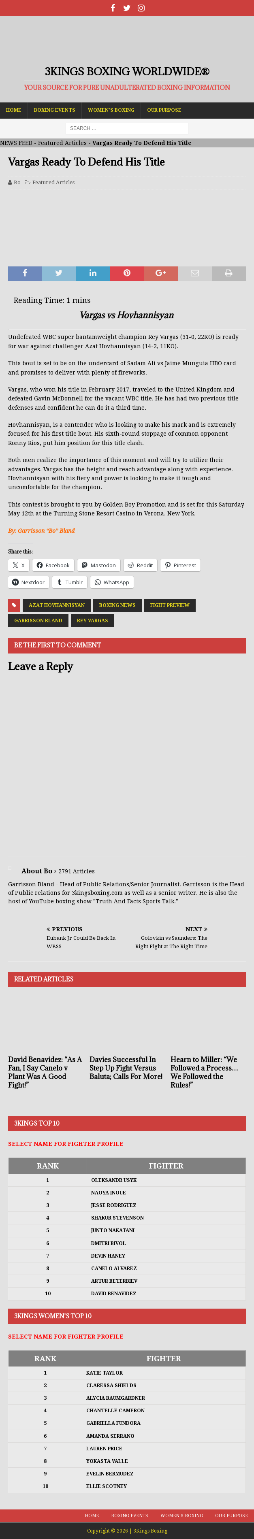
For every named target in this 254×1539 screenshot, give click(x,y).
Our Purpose (164, 110)
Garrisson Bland (38, 621)
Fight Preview (170, 605)
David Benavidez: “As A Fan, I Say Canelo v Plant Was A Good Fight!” (45, 1072)
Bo (17, 182)
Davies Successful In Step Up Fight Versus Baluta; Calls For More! (126, 1068)
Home (13, 110)
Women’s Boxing (111, 110)
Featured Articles (62, 143)
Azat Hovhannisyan (57, 605)
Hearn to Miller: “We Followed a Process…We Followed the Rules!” (204, 1072)
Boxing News (117, 605)
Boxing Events (54, 110)
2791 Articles (76, 871)
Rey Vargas (92, 621)
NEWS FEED (16, 143)
